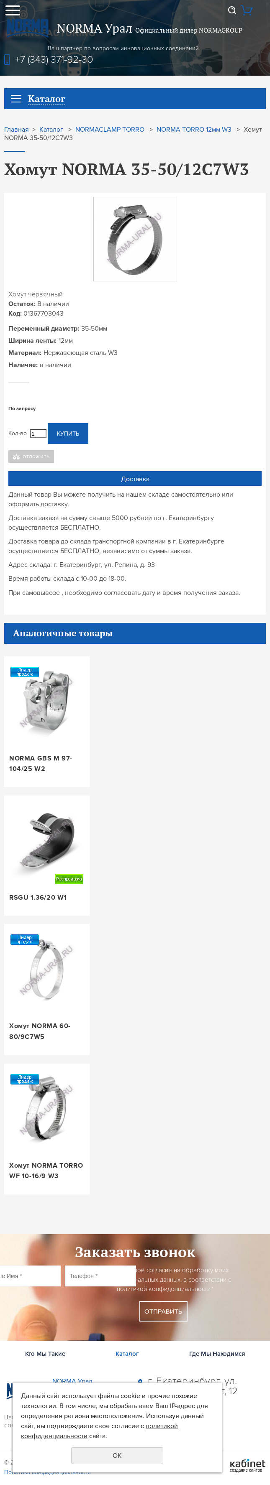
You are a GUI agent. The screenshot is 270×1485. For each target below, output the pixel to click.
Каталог (51, 130)
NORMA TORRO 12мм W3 (194, 130)
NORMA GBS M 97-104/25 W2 (40, 763)
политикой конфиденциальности (164, 1289)
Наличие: (23, 365)
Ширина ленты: (32, 341)
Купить (68, 433)
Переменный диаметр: (43, 328)
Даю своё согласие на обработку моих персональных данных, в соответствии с (174, 1279)
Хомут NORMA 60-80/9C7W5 (40, 1031)
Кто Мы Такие (45, 1353)
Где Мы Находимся (217, 1353)
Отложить (36, 456)
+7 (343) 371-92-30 (54, 60)
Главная (16, 130)
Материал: (24, 353)
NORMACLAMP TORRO (109, 130)
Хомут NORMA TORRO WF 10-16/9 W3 (46, 1171)
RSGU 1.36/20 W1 (38, 897)
